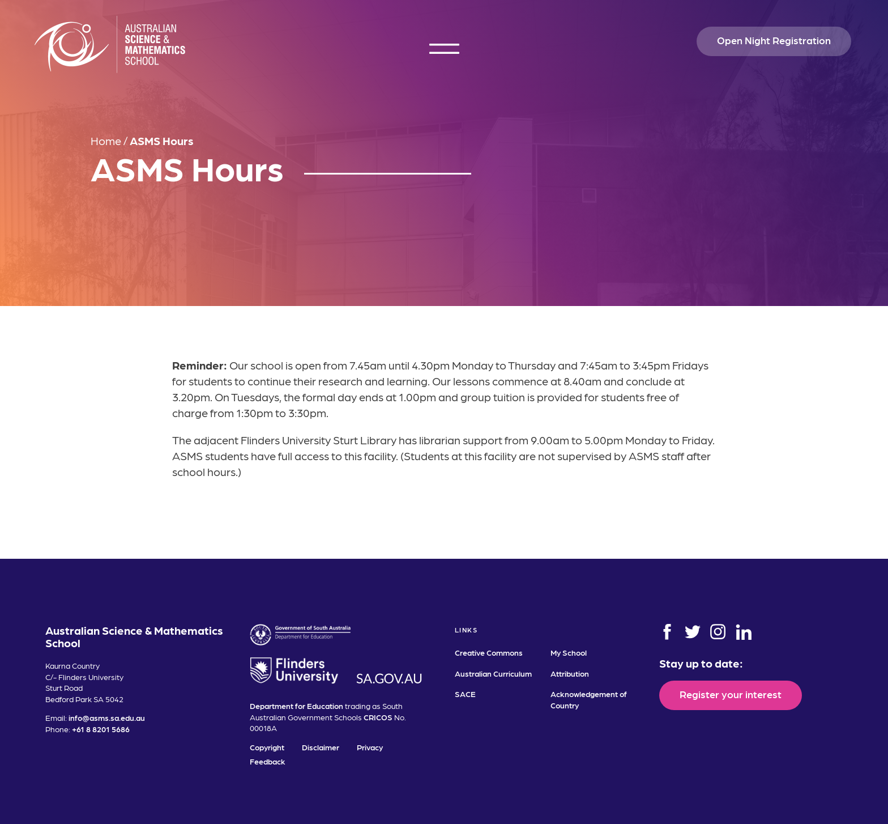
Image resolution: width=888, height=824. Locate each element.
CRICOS (378, 716)
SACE (465, 693)
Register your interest (731, 694)
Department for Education (296, 705)
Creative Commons (489, 652)
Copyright (267, 746)
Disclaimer (320, 746)
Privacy (370, 746)
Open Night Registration (774, 40)
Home (106, 140)
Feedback (267, 761)
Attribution (569, 673)
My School (568, 652)
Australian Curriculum (493, 673)
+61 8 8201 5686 (101, 728)
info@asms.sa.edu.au (107, 717)
